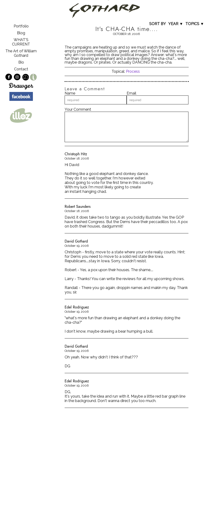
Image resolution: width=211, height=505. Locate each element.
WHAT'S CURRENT (21, 42)
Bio (21, 62)
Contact (21, 69)
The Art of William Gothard (21, 53)
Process (133, 71)
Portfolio (21, 26)
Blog (21, 33)
